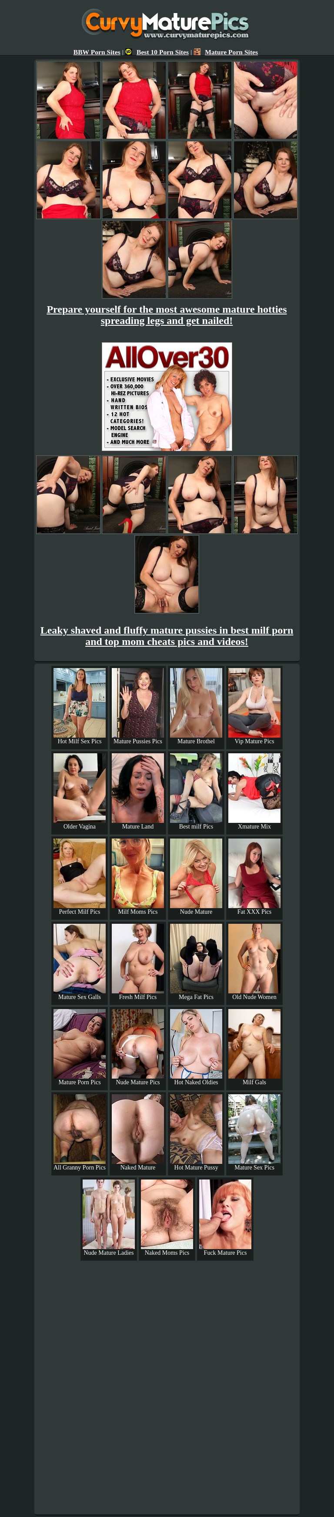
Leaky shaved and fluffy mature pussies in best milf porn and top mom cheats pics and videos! (167, 636)
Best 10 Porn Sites (157, 52)
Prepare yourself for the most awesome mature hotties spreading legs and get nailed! (167, 315)
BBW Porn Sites (96, 52)
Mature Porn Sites (226, 52)
